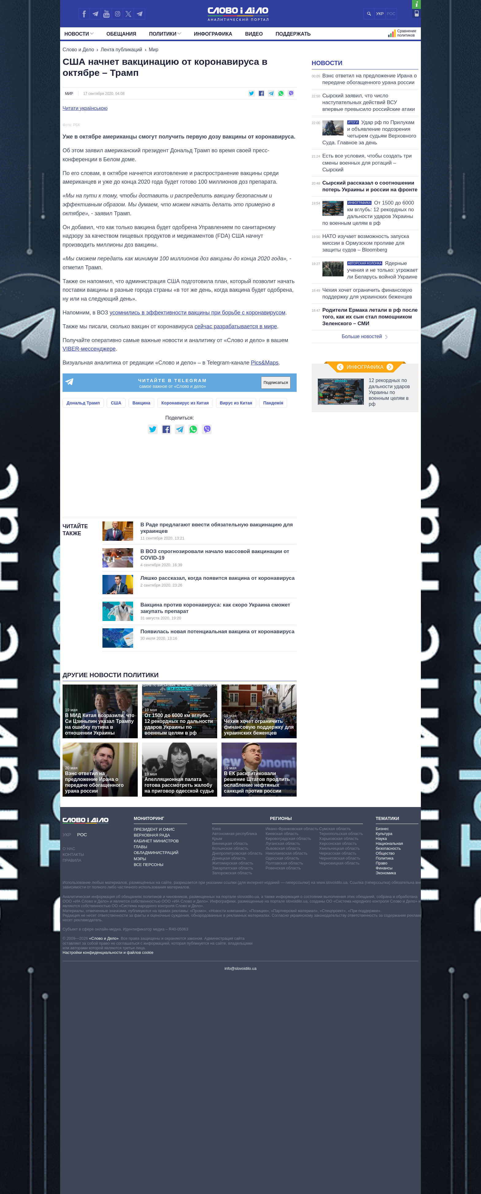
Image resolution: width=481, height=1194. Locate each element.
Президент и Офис (154, 1047)
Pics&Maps (265, 504)
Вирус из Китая (236, 543)
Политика (385, 1076)
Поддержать (293, 34)
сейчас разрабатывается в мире (235, 467)
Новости (79, 34)
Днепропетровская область (237, 1071)
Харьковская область (338, 1056)
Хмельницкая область (339, 1066)
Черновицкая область (339, 1081)
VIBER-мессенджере (89, 490)
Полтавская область (284, 1081)
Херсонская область (338, 1061)
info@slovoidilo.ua (240, 1186)
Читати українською (85, 108)
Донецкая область (229, 1076)
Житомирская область (232, 1081)
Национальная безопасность (389, 1063)
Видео (254, 34)
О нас (69, 1066)
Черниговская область (339, 1076)
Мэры (140, 1076)
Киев (216, 1046)
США (116, 543)
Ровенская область (283, 1085)
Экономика (386, 1090)
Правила (72, 1078)
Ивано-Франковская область (292, 1046)
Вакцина (141, 543)
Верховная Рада (152, 1053)
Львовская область (283, 1066)
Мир (153, 49)
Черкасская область (337, 1071)
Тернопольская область (341, 1051)
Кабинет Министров (156, 1058)
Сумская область (335, 1046)
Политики (165, 34)
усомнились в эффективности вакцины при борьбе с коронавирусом (197, 454)
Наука (381, 1056)
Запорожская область (232, 1090)
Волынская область (230, 1066)
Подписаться (276, 523)
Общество (385, 1071)
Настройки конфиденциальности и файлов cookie (108, 1170)
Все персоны (149, 1082)
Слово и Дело (78, 49)
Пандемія (273, 543)
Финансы (384, 1085)
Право (381, 1081)
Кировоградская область (288, 1056)
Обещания (121, 34)
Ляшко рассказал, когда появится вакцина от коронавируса (217, 799)
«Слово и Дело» (103, 1156)
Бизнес (382, 1046)
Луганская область (283, 1061)
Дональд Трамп (83, 543)
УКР (380, 13)
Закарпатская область (232, 1085)
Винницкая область (230, 1061)
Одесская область (282, 1076)
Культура (384, 1051)
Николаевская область (287, 1071)
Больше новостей (364, 413)
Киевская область (282, 1051)
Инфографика (213, 34)
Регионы (281, 1036)
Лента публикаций (121, 49)
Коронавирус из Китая (185, 543)
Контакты (73, 1072)
